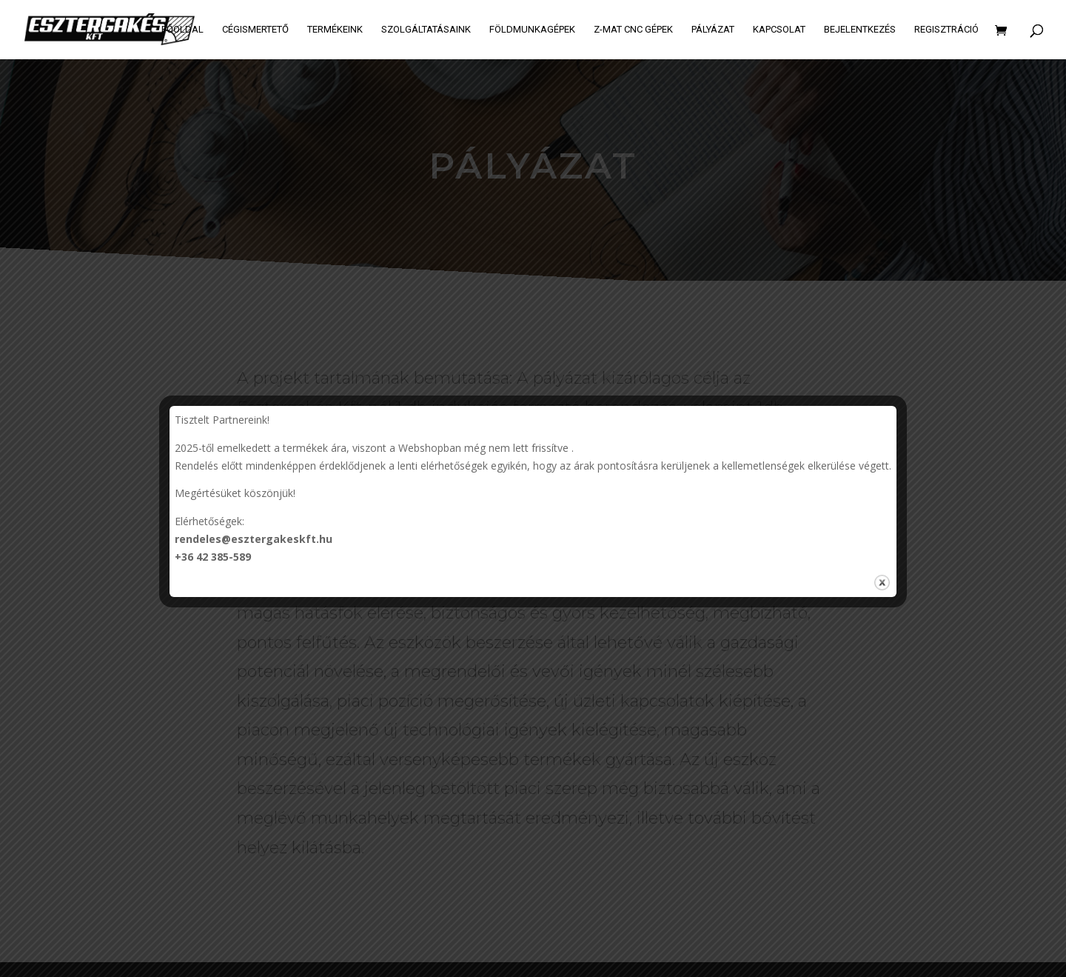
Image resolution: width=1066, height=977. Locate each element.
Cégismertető (255, 29)
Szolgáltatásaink (426, 29)
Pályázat (712, 29)
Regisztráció (946, 29)
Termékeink (335, 29)
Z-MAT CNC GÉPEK (633, 29)
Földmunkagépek (532, 29)
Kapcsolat (779, 29)
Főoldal (182, 29)
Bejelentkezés (860, 29)
